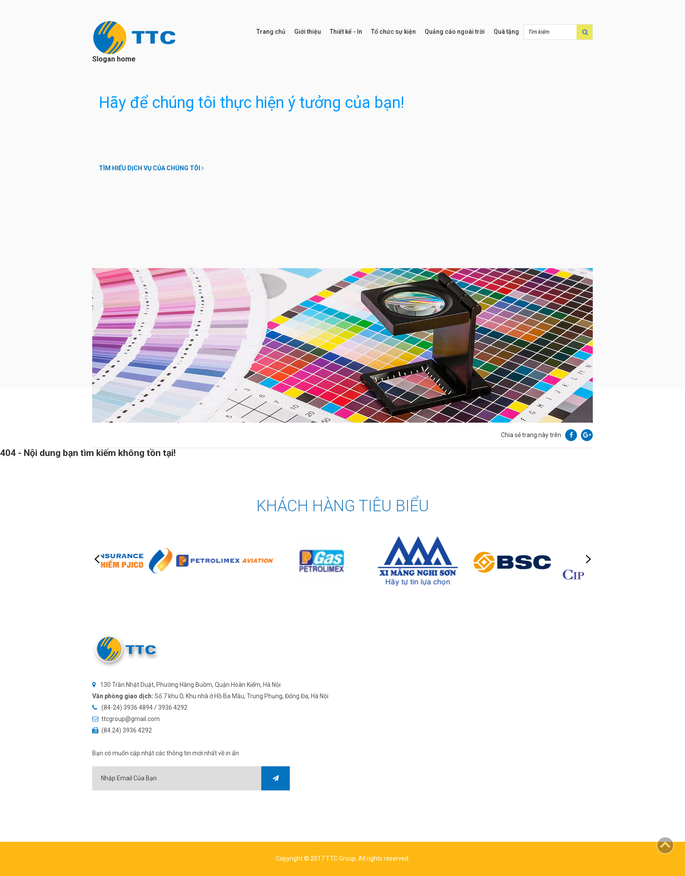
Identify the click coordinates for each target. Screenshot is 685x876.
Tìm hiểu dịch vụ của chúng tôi (151, 168)
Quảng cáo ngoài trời (455, 31)
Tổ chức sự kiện (393, 31)
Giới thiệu (307, 31)
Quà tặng (506, 31)
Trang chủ (270, 31)
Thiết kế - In (346, 31)
